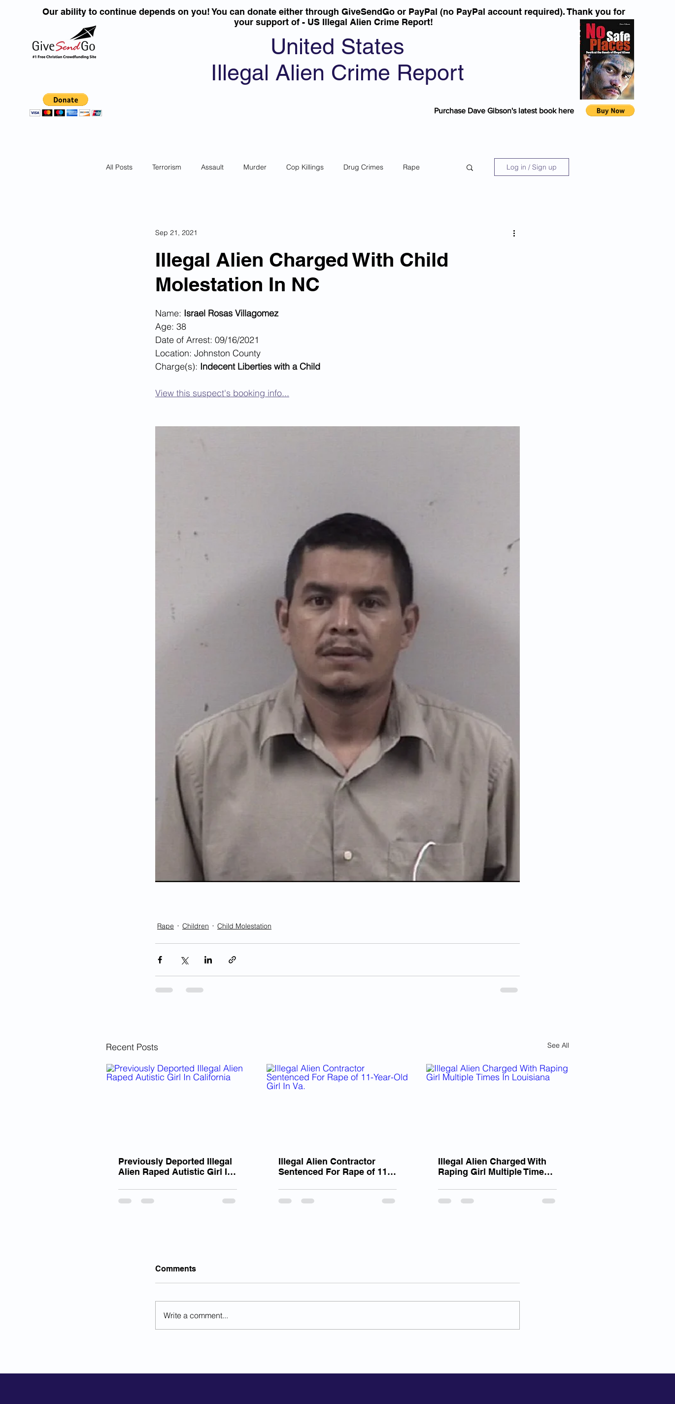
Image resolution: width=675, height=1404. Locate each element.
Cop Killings (305, 167)
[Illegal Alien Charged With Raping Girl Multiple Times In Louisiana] (497, 1104)
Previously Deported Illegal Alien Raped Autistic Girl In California (175, 1166)
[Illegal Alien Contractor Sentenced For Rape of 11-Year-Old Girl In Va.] (338, 1104)
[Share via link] (232, 959)
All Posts (119, 167)
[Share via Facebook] (160, 959)
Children (195, 926)
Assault (212, 167)
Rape (411, 167)
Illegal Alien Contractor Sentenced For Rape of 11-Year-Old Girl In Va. (334, 1166)
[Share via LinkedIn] (208, 959)
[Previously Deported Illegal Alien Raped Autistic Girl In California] (177, 1104)
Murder (255, 167)
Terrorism (166, 167)
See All (558, 1045)
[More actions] (514, 233)
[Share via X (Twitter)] (184, 959)
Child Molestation (244, 926)
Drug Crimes (363, 167)
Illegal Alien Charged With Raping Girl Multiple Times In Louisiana (493, 1166)
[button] (66, 104)
